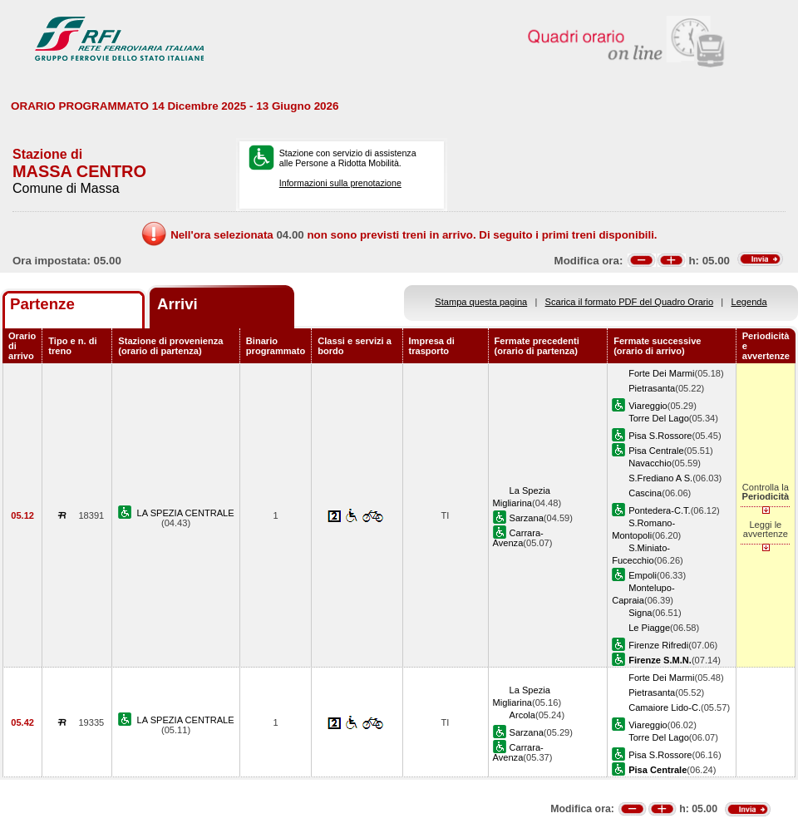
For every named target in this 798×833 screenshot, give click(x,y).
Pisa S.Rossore (660, 436)
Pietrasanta (651, 388)
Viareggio (647, 406)
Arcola (522, 715)
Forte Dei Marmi (661, 373)
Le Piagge (649, 628)
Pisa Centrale (656, 451)
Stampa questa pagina (481, 302)
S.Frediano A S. (660, 478)
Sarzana (527, 518)
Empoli (642, 575)
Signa (640, 613)
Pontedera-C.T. (659, 510)
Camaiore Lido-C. (664, 707)
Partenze (42, 304)
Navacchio (650, 463)
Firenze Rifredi (658, 645)
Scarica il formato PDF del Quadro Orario (629, 302)
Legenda (749, 302)
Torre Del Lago (658, 418)
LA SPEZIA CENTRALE (185, 513)
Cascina (645, 493)
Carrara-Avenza (518, 538)
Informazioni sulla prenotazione (340, 183)
